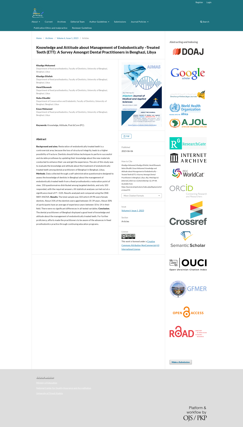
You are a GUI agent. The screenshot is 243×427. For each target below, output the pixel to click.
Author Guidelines (98, 21)
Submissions (120, 21)
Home (39, 38)
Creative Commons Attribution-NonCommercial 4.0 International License (140, 245)
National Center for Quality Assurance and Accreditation (63, 388)
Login (209, 2)
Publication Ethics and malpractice (50, 28)
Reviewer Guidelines (82, 28)
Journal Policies (139, 21)
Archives (61, 21)
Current (49, 21)
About (35, 21)
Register (199, 2)
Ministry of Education (46, 382)
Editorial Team (78, 21)
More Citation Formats (134, 195)
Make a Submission (181, 362)
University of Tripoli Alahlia (49, 393)
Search (204, 21)
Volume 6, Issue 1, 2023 (67, 38)
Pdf (127, 136)
